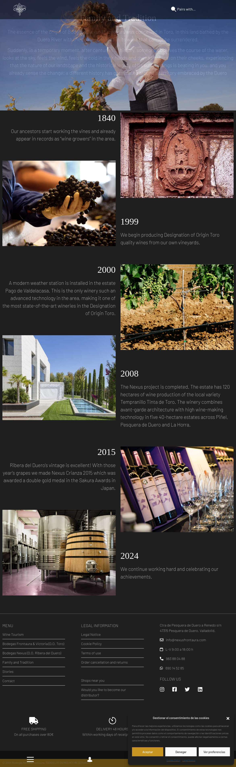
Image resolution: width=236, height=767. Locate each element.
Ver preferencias (214, 752)
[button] (228, 718)
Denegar (181, 752)
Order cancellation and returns (104, 662)
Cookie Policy (173, 760)
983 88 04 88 (175, 658)
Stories (8, 671)
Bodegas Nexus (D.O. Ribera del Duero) (31, 653)
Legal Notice (188, 760)
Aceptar (147, 752)
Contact (8, 681)
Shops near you (92, 680)
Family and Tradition (17, 662)
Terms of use (91, 653)
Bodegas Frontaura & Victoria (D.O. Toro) (33, 643)
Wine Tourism (13, 634)
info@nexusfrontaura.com (186, 640)
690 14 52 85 (174, 668)
